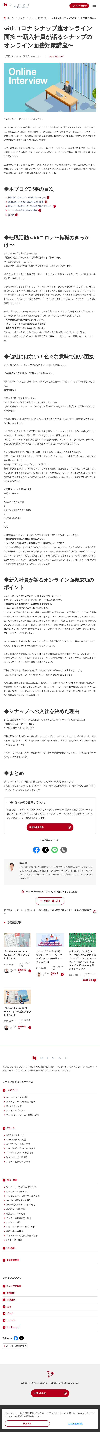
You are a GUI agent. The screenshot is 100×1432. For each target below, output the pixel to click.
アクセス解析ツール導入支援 (19, 1153)
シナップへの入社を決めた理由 (22, 210)
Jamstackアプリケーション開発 (20, 1205)
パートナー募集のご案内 (16, 1346)
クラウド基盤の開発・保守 (18, 1218)
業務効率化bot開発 (14, 1231)
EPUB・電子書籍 (14, 1240)
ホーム (10, 18)
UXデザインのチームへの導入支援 (22, 1115)
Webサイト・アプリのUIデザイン (21, 1187)
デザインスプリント (15, 1110)
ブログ (22, 18)
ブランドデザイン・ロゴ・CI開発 (22, 1227)
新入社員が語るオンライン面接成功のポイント (30, 206)
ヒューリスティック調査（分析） (22, 1102)
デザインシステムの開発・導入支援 (23, 1196)
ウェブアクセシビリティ (17, 1191)
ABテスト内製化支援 (16, 1139)
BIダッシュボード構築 (16, 1157)
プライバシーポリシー (57, 1413)
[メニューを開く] (93, 6)
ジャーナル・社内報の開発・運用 (22, 1235)
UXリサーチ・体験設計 (17, 1097)
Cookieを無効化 (75, 1423)
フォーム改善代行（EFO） (18, 1161)
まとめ (11, 215)
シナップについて (38, 18)
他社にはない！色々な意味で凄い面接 (25, 202)
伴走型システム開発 (15, 1213)
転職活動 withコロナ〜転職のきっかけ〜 (27, 197)
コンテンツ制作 (13, 1222)
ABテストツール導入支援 (18, 1144)
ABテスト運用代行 (15, 1135)
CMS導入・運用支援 (15, 1209)
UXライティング (14, 1106)
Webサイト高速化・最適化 (18, 1200)
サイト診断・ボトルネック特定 (20, 1148)
